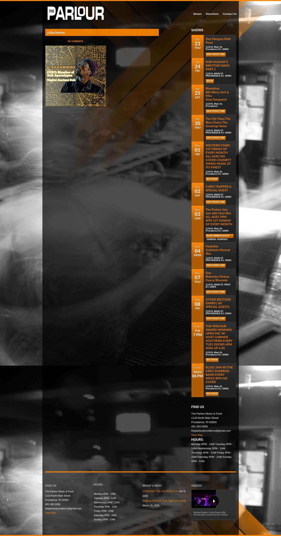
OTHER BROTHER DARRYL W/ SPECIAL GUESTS (218, 303)
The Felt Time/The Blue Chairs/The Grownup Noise (218, 122)
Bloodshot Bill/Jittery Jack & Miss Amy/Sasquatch (217, 94)
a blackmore (56, 32)
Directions (212, 13)
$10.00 (210, 81)
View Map (197, 434)
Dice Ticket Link (216, 54)
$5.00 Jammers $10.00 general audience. (218, 236)
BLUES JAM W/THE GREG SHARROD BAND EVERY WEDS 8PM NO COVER (219, 374)
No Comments (75, 41)
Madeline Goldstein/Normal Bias (218, 249)
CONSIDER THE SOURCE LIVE (160, 491)
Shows (197, 13)
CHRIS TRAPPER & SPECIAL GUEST (218, 188)
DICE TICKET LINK (216, 138)
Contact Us (230, 13)
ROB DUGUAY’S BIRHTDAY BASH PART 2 (218, 65)
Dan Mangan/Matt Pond (218, 40)
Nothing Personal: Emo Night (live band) (164, 500)
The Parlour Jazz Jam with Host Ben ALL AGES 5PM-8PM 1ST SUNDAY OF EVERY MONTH (219, 217)
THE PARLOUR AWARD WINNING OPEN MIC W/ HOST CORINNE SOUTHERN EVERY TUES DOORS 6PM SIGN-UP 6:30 (219, 337)
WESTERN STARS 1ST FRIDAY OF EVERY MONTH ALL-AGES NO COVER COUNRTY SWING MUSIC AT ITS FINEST (218, 156)
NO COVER (212, 179)
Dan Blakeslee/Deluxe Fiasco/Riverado (217, 276)
